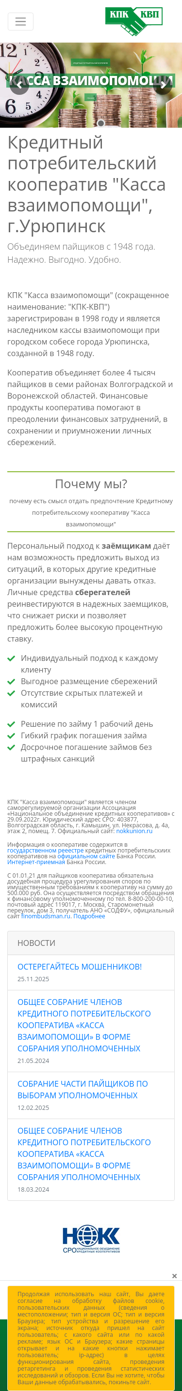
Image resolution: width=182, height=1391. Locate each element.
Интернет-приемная (36, 862)
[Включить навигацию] (20, 21)
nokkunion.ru (134, 831)
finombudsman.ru (45, 916)
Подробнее (89, 916)
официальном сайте (86, 856)
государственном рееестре (45, 850)
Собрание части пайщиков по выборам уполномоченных (82, 1095)
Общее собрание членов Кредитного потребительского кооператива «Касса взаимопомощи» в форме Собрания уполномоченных (84, 1031)
